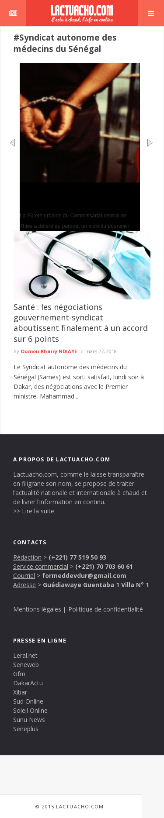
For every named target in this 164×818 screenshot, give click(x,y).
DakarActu (28, 683)
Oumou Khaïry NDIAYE (49, 351)
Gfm (19, 674)
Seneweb (26, 664)
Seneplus (25, 729)
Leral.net (25, 655)
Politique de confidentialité (105, 609)
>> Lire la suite (33, 511)
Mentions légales (37, 609)
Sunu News (29, 719)
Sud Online (28, 701)
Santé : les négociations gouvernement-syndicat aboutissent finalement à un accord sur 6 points (81, 323)
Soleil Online (30, 710)
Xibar (20, 692)
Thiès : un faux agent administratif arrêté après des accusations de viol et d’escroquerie (79, 196)
